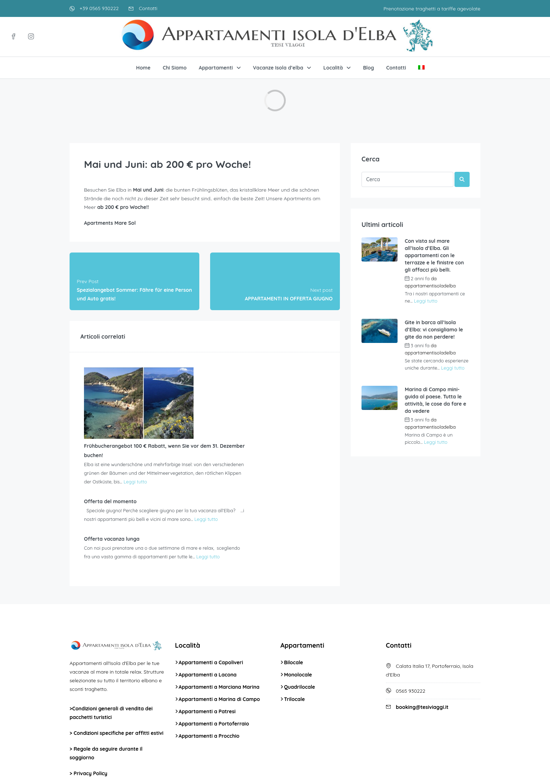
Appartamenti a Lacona (208, 603)
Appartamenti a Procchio (209, 664)
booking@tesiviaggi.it (422, 636)
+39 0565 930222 (94, 8)
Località (333, 67)
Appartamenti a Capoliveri (211, 591)
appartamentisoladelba (430, 286)
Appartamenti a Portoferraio (214, 652)
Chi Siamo (174, 67)
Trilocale (294, 628)
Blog (368, 67)
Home (143, 67)
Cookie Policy (90, 718)
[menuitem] (421, 68)
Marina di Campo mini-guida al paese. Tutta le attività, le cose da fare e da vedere (435, 400)
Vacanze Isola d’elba (278, 67)
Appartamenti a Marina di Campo (219, 628)
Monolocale (298, 603)
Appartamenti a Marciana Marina (219, 615)
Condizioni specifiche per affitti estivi (118, 661)
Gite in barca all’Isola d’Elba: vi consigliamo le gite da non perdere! (434, 329)
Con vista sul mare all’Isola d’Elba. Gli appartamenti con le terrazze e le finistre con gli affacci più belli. (434, 255)
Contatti (143, 8)
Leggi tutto (214, 407)
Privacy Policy (90, 702)
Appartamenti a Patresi (207, 640)
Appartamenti (216, 67)
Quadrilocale (299, 615)
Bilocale (293, 591)
